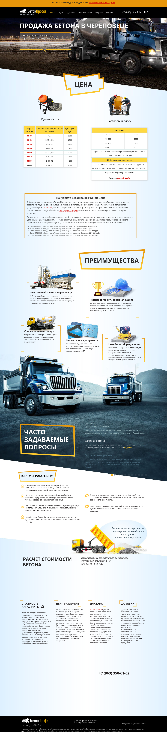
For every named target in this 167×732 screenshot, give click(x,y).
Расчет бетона (96, 609)
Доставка (71, 12)
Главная (52, 12)
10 (142, 475)
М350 (29, 157)
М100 (29, 136)
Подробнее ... (129, 447)
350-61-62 (135, 11)
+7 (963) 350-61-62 (114, 673)
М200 (29, 144)
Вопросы (99, 12)
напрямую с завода (68, 210)
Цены (61, 12)
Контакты (110, 12)
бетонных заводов (102, 2)
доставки (48, 207)
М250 (29, 148)
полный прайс (123, 178)
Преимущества (85, 12)
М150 (29, 140)
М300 (29, 152)
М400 (29, 161)
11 (146, 475)
